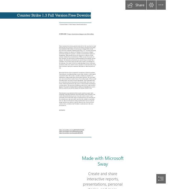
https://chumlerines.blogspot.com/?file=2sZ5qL (81, 34)
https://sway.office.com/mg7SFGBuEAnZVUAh (71, 129)
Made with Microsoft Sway (103, 161)
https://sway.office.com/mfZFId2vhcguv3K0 (71, 131)
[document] (85, 94)
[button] (135, 5)
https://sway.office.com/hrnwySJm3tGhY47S (71, 133)
